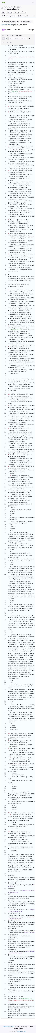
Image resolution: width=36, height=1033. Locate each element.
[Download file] (29, 38)
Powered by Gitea (8, 1026)
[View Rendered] (6, 38)
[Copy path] (26, 24)
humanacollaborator (12, 7)
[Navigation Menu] (33, 2)
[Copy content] (3, 42)
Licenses (20, 1031)
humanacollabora (11, 9)
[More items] (33, 16)
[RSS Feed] (3, 12)
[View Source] (3, 38)
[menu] (13, 1031)
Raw (11, 38)
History (23, 38)
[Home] (3, 2)
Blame (16, 38)
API (25, 1031)
